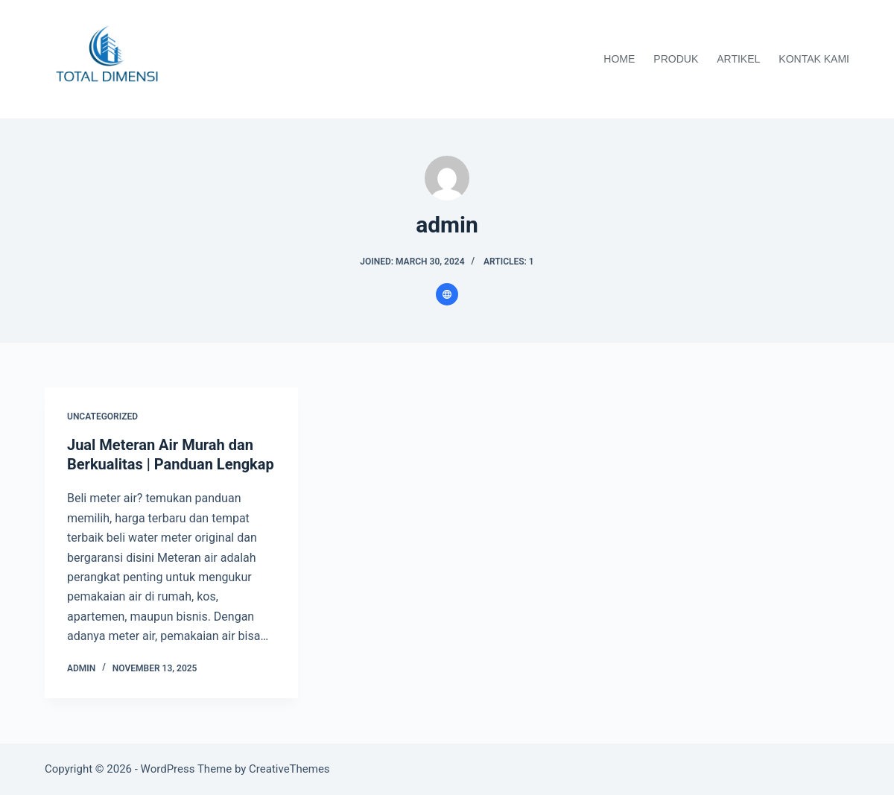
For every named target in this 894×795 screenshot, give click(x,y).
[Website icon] (447, 294)
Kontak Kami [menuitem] (814, 59)
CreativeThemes (289, 769)
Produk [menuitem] (675, 59)
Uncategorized (102, 416)
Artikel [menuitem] (738, 59)
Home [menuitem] (619, 59)
